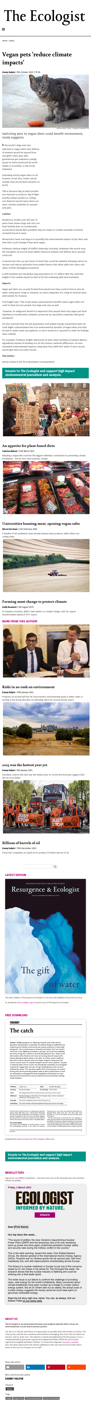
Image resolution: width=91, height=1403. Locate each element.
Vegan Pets (18, 1398)
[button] (14, 1367)
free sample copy (25, 1002)
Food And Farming (51, 1398)
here (27, 1337)
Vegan (9, 1398)
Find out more (76, 998)
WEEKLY (21, 1178)
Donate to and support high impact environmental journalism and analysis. (40, 373)
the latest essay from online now (34, 1139)
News (11, 41)
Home (4, 41)
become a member (71, 1342)
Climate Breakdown (33, 1398)
